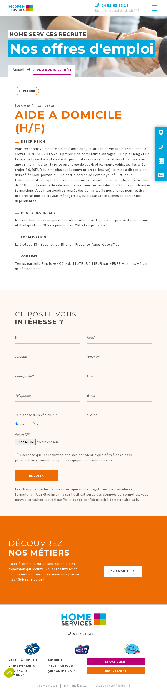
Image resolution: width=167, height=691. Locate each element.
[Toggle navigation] (154, 8)
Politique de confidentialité (86, 499)
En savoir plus (122, 571)
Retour (27, 91)
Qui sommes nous (62, 671)
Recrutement (116, 671)
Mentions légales (75, 686)
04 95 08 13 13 (82, 633)
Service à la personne (17, 673)
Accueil (19, 69)
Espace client (116, 661)
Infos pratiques (61, 666)
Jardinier (55, 660)
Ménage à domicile (23, 660)
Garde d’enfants (21, 666)
